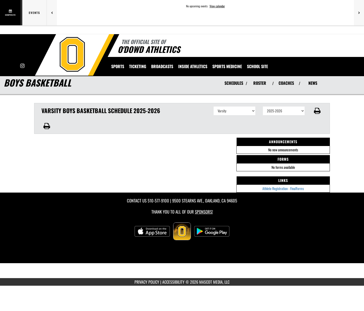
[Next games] (359, 12)
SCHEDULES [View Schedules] (233, 83)
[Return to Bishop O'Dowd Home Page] (72, 54)
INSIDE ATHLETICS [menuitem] (192, 66)
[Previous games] (52, 12)
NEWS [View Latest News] (312, 83)
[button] (317, 110)
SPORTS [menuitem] (117, 66)
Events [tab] (34, 13)
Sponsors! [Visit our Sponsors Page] (204, 212)
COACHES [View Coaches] (286, 83)
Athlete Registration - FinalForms (283, 188)
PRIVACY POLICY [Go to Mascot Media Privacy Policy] (146, 282)
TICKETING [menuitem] (137, 66)
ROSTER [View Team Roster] (259, 83)
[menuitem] (162, 66)
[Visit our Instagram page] (22, 66)
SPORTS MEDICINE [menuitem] (227, 66)
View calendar (217, 6)
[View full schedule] (10, 12)
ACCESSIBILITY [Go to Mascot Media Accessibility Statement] (173, 282)
